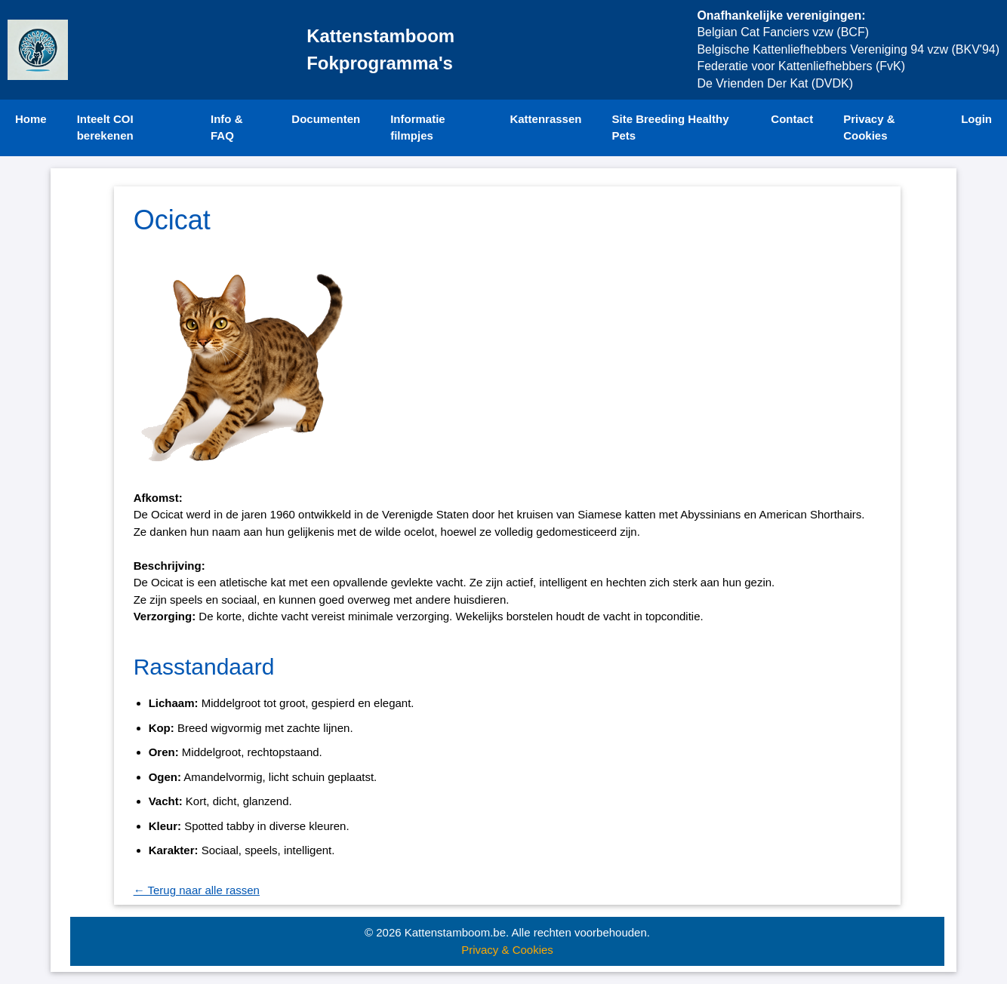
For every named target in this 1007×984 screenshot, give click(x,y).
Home (31, 118)
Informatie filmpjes (417, 127)
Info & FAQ (227, 127)
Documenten (325, 118)
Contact (792, 118)
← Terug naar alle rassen (197, 890)
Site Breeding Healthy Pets (669, 127)
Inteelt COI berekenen (105, 127)
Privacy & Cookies (869, 127)
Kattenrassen (545, 118)
